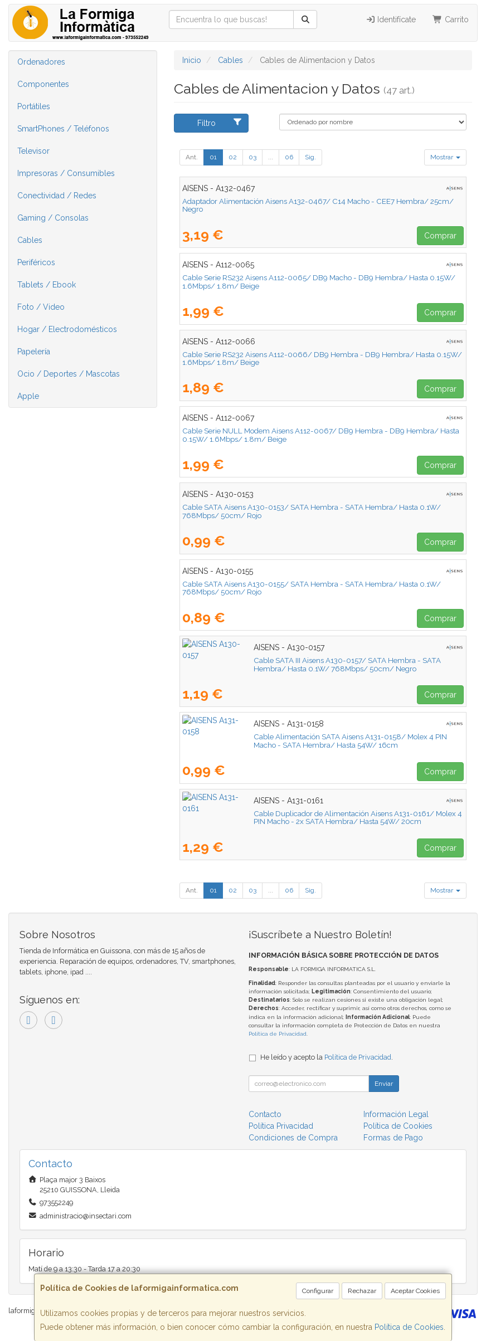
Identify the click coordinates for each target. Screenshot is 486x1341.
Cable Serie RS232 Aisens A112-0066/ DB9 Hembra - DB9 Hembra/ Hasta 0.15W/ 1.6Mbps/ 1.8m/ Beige (322, 358)
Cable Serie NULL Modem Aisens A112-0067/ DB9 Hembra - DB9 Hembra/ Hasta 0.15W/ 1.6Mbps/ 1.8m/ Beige (320, 434)
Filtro (219, 123)
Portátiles (33, 106)
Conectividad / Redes (56, 195)
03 (252, 157)
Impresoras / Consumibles (66, 173)
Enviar (384, 1084)
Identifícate (391, 19)
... (270, 157)
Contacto (265, 1114)
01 (213, 157)
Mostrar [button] (445, 157)
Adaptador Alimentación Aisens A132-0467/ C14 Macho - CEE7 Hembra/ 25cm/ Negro (318, 205)
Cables (29, 240)
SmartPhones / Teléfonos (63, 128)
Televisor (33, 151)
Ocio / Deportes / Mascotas (68, 373)
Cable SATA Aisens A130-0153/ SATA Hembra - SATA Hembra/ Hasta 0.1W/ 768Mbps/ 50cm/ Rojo (311, 511)
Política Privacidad (281, 1125)
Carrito (450, 19)
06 (289, 157)
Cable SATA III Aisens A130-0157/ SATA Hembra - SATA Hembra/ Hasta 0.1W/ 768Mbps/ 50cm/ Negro (314, 664)
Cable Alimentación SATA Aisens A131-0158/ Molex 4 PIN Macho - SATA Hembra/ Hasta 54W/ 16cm (320, 740)
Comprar (440, 235)
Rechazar (362, 1291)
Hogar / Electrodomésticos (67, 329)
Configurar (317, 1291)
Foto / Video (41, 307)
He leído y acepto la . (326, 1057)
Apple (28, 396)
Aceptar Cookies (415, 1291)
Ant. (192, 157)
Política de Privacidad (278, 1034)
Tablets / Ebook (46, 284)
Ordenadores (41, 61)
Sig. (310, 157)
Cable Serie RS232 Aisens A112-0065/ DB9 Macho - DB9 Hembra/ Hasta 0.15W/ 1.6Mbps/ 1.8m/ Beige (318, 281)
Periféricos (36, 262)
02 (233, 157)
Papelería (33, 351)
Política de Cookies (409, 1327)
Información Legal (396, 1114)
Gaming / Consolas (53, 217)
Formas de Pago (393, 1137)
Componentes (43, 84)
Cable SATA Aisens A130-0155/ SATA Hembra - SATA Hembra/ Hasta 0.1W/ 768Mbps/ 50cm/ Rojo (311, 588)
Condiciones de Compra (293, 1137)
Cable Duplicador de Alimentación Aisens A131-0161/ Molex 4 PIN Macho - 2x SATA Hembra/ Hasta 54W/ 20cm (322, 817)
